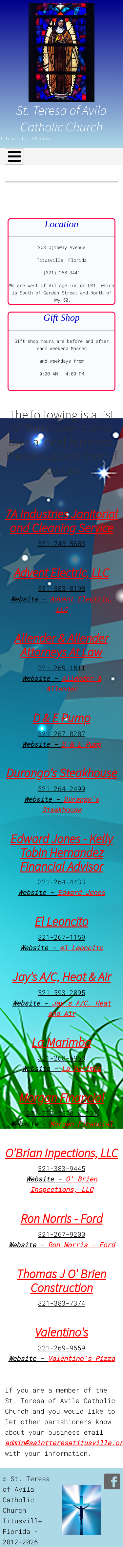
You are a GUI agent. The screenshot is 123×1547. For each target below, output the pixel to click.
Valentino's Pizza (81, 1358)
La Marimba (61, 1042)
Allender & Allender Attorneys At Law (61, 645)
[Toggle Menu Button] (14, 156)
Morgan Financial (61, 1097)
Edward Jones (81, 892)
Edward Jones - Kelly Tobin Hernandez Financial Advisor (61, 852)
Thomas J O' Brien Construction (61, 1280)
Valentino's (61, 1332)
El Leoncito (61, 921)
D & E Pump (62, 718)
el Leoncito (81, 947)
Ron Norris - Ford (62, 1218)
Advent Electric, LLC (61, 572)
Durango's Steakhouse (61, 773)
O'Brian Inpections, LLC (61, 1153)
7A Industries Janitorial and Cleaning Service (61, 521)
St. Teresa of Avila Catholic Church (61, 118)
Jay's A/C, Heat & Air (61, 976)
